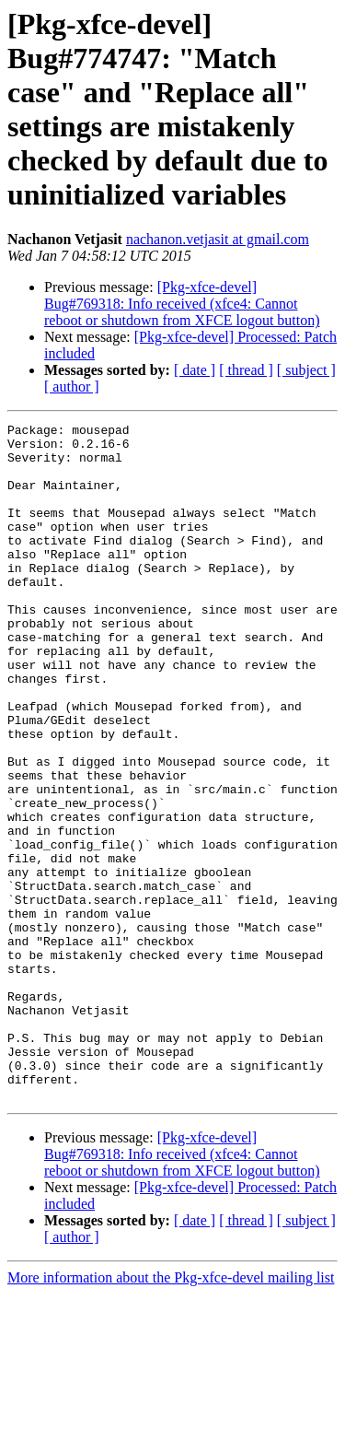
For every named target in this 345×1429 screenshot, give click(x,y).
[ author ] (71, 386)
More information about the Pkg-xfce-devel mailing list (170, 1413)
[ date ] (194, 370)
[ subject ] (306, 370)
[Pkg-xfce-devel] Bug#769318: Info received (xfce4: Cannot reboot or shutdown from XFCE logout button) (182, 303)
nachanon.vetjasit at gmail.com (217, 239)
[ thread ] (246, 370)
